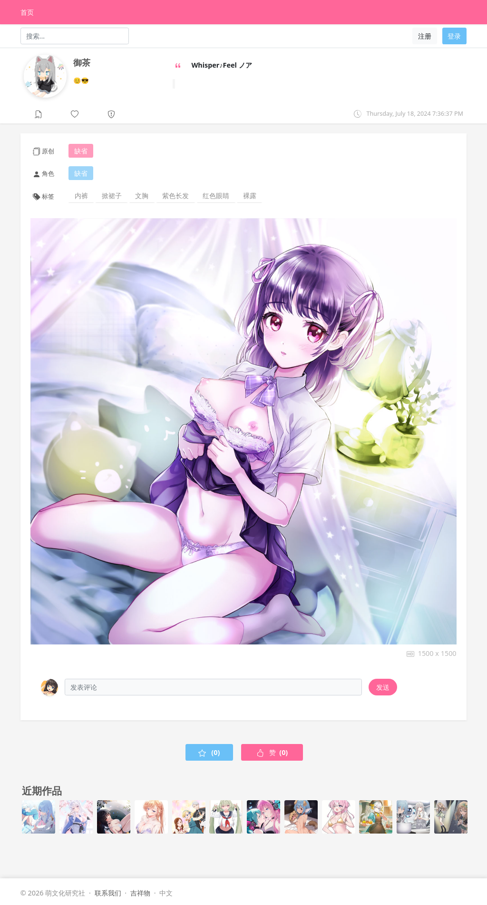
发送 (383, 687)
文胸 (141, 195)
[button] (75, 114)
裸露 (249, 195)
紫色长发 (175, 195)
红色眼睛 (216, 195)
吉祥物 (140, 892)
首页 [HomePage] (27, 12)
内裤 (81, 195)
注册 (424, 35)
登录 (454, 35)
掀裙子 (112, 195)
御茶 (81, 62)
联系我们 (108, 892)
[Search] (74, 36)
